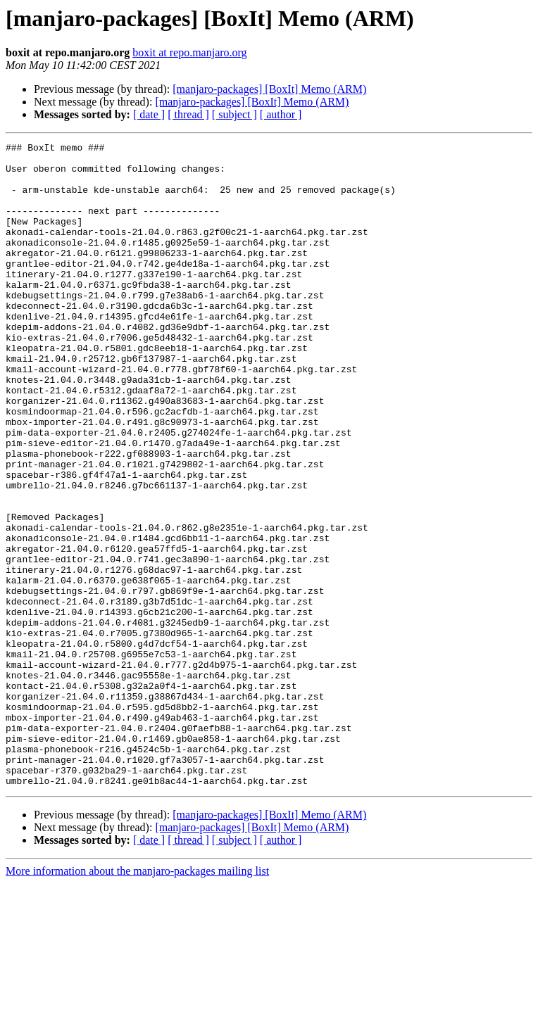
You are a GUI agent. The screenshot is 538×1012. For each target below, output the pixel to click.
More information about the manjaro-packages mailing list (137, 1000)
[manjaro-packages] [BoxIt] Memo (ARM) (269, 89)
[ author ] (281, 114)
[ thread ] (188, 114)
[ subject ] (234, 114)
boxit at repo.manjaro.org (189, 52)
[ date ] (149, 114)
